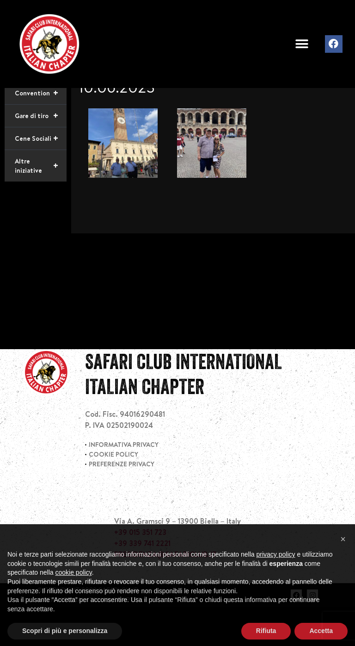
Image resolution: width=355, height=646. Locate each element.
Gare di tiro (41, 155)
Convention (41, 132)
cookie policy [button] (73, 591)
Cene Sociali (41, 178)
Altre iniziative (41, 205)
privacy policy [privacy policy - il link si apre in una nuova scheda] (276, 573)
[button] (301, 44)
